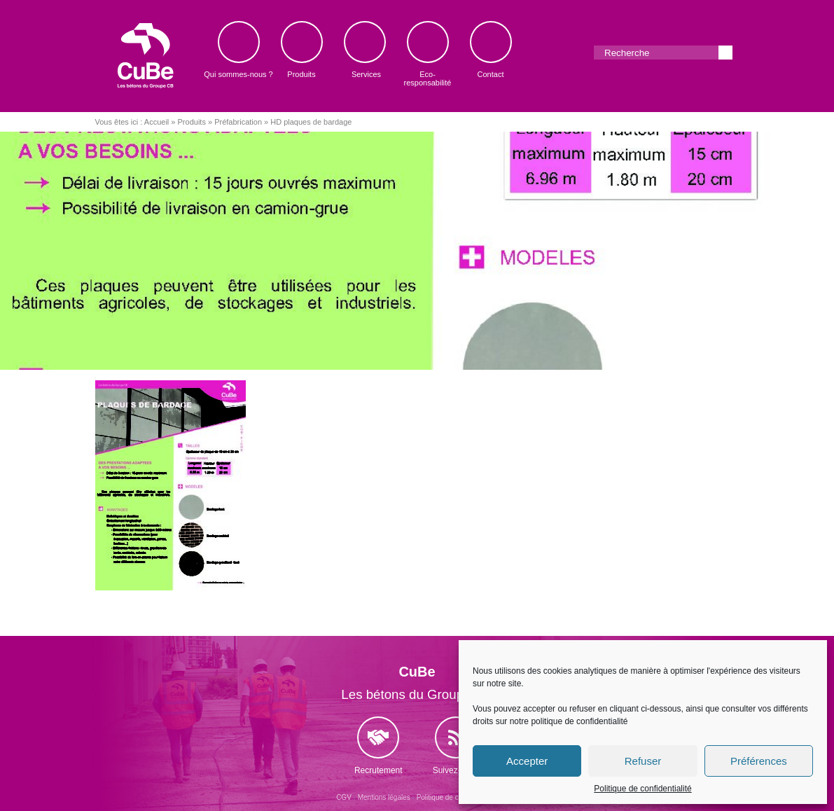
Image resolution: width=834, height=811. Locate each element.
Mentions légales (384, 797)
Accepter (527, 761)
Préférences (758, 761)
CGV (344, 797)
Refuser (643, 761)
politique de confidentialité (579, 721)
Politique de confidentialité (642, 788)
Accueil (156, 122)
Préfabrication (238, 122)
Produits (192, 122)
